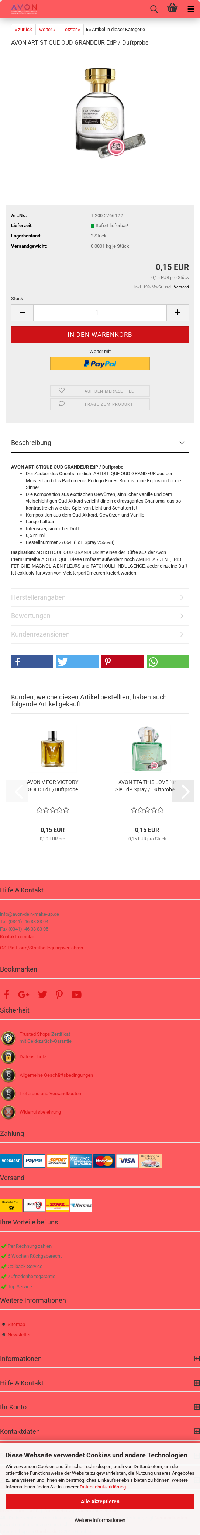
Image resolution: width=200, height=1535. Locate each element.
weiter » (47, 29)
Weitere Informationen (100, 1520)
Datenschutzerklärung (103, 1487)
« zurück (23, 29)
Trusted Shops (35, 1034)
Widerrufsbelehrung (40, 1112)
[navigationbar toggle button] (191, 9)
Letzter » (71, 29)
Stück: (17, 298)
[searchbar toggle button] (154, 9)
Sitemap (16, 1324)
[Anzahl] (100, 312)
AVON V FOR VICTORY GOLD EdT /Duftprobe (52, 785)
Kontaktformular (17, 936)
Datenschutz (33, 1056)
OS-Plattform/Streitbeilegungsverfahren (41, 947)
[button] (22, 312)
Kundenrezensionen (40, 634)
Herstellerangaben (38, 597)
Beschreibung (31, 442)
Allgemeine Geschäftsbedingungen (56, 1075)
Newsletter (19, 1334)
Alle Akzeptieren (100, 1501)
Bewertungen (31, 616)
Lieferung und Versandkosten (50, 1093)
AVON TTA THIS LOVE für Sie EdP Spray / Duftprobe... (147, 785)
